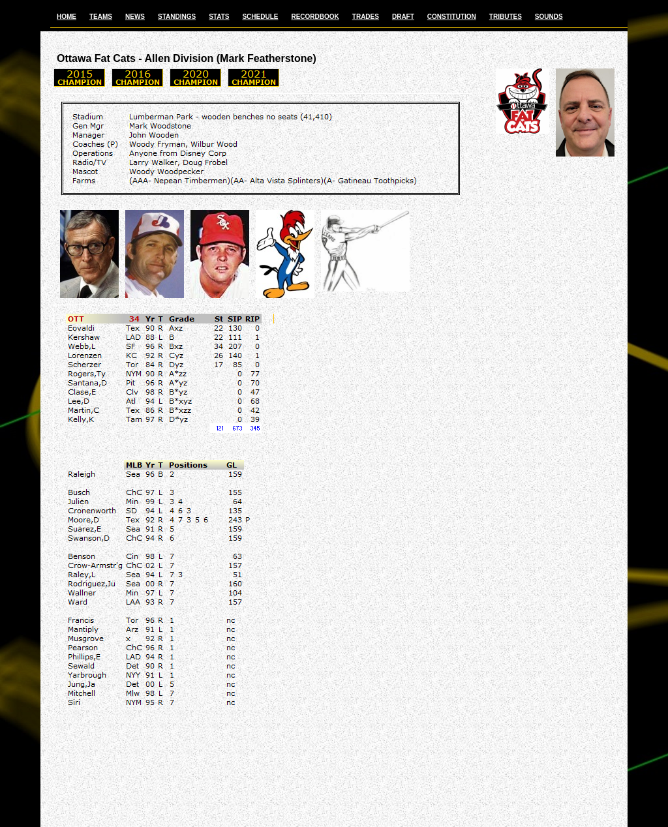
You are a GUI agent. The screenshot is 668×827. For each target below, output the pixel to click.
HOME (66, 16)
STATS (219, 16)
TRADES (365, 16)
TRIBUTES (505, 16)
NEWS (135, 16)
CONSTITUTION (451, 16)
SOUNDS (549, 16)
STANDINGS (177, 16)
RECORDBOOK (315, 16)
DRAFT (403, 16)
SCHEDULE (260, 16)
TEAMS (100, 16)
